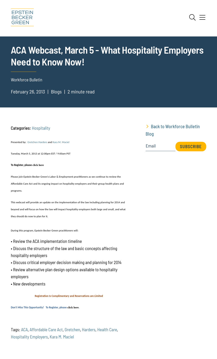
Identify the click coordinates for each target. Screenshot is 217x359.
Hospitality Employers (29, 336)
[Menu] (202, 19)
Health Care (107, 329)
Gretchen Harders (37, 142)
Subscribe (191, 146)
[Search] (192, 17)
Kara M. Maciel (61, 142)
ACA (24, 329)
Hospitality (41, 128)
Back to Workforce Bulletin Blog (173, 130)
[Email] (160, 147)
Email (151, 145)
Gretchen (72, 329)
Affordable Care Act (46, 329)
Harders (88, 329)
